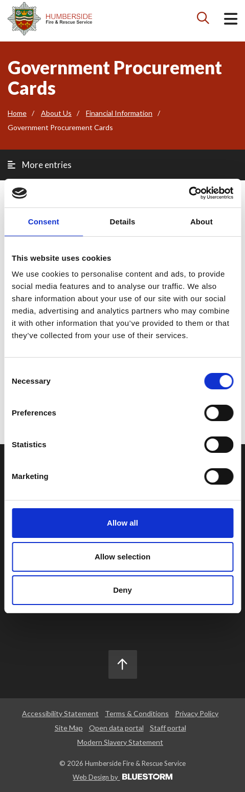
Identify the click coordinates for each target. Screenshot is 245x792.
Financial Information (119, 113)
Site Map (69, 727)
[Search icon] (203, 20)
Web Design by (122, 777)
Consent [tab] (43, 221)
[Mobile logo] (50, 18)
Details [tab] (123, 221)
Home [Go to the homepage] (17, 113)
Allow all (122, 522)
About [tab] (201, 221)
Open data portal (116, 727)
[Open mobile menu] (230, 20)
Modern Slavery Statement (120, 742)
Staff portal (168, 727)
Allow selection (122, 556)
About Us (56, 113)
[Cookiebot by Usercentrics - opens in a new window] (188, 193)
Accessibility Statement (60, 713)
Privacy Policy (196, 713)
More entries (40, 164)
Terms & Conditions (137, 713)
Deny (122, 590)
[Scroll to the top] (122, 664)
